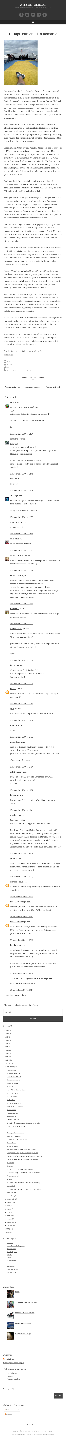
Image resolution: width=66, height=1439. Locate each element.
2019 (7, 1030)
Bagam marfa (11, 1086)
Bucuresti (10, 1166)
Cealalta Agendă (12, 1252)
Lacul (8, 1130)
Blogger (50, 1431)
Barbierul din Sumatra (14, 1103)
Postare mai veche (53, 387)
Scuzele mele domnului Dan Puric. (26, 1302)
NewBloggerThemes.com (46, 1434)
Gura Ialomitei (11, 1261)
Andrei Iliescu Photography (15, 1246)
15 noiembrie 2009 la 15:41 (21, 810)
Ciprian (13, 815)
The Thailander (12, 1373)
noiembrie (10, 1070)
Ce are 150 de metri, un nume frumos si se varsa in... (24, 1123)
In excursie (10, 1163)
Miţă (12, 539)
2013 (7, 1050)
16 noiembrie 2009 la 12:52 (21, 917)
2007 (7, 1232)
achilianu (14, 772)
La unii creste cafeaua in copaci (17, 1139)
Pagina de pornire (32, 387)
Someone (14, 882)
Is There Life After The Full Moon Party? (20, 1169)
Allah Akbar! (11, 1100)
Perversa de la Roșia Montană (24, 1313)
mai (8, 1212)
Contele (9, 1258)
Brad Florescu (11, 365)
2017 (6, 1037)
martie (9, 1219)
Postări (8, 1409)
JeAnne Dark (15, 575)
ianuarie (9, 1225)
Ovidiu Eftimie (16, 555)
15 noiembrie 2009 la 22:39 (21, 877)
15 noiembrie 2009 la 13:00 (21, 550)
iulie (8, 1206)
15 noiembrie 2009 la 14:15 (21, 660)
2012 (7, 1053)
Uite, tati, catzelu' (12, 1096)
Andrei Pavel (16, 629)
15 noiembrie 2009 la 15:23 (21, 767)
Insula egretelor (12, 1116)
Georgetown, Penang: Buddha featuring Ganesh (22, 1153)
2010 (7, 1060)
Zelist (23, 91)
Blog (8, 371)
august (9, 1202)
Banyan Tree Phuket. (13, 1073)
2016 (7, 1040)
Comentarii (9, 1414)
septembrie (10, 1199)
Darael (13, 689)
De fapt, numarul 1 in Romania (33, 34)
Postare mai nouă (12, 387)
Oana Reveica (11, 1266)
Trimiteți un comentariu (15, 995)
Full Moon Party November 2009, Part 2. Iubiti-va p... (24, 1182)
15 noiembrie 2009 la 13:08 (21, 604)
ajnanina (14, 439)
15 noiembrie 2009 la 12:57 (21, 534)
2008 (7, 1229)
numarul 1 (24, 371)
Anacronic (10, 1243)
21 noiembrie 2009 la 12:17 (21, 990)
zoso (12, 479)
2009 (7, 1063)
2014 (7, 1047)
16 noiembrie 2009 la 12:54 (21, 940)
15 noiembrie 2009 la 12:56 (21, 517)
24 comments (11, 368)
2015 (7, 1043)
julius (12, 858)
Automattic (21, 1434)
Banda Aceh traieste (13, 1080)
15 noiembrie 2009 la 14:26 (21, 683)
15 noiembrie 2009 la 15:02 (21, 720)
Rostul (17, 1292)
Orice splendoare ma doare (15, 1133)
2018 (7, 1033)
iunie (8, 1209)
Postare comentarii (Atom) (27, 1005)
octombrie (10, 1196)
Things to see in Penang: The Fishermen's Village (22, 1159)
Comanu (9, 1255)
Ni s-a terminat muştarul (23, 1323)
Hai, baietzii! (11, 1186)
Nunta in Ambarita (13, 1120)
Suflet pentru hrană (13, 1269)
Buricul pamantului (13, 1093)
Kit (7, 1263)
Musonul (9, 1179)
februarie (10, 1222)
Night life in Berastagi (14, 1136)
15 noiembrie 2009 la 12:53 (21, 490)
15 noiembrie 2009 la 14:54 (21, 703)
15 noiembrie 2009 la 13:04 (21, 570)
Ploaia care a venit (12, 1113)
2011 (6, 1057)
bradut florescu (16, 371)
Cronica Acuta (11, 1143)
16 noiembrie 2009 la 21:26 (21, 973)
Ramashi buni (11, 1110)
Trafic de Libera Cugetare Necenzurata (27, 978)
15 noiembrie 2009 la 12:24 (21, 434)
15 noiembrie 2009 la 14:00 (21, 624)
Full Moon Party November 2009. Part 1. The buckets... (24, 1189)
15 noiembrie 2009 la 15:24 (21, 790)
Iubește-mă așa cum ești (23, 1334)
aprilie (9, 1216)
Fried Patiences (12, 1192)
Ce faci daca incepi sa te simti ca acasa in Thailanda (23, 1172)
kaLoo (13, 795)
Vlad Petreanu (11, 1272)
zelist (30, 371)
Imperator (14, 609)
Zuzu (12, 402)
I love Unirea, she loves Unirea (16, 1090)
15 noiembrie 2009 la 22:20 (22, 853)
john (12, 708)
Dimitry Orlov (11, 1249)
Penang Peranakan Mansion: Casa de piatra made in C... (25, 1156)
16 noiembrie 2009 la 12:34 (21, 897)
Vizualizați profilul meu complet (13, 1363)
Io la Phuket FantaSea (14, 1077)
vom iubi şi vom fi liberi (33, 4)
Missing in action (12, 1146)
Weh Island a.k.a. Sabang (15, 1106)
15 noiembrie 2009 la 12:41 (21, 474)
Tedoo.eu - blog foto (13, 1379)
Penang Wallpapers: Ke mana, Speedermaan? (21, 1149)
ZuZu (12, 495)
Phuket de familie (12, 1083)
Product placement (13, 1176)
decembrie (10, 1067)
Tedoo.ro (10, 1376)
